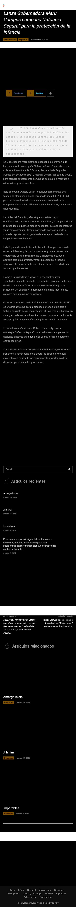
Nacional (31, 890)
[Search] (69, 469)
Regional (23, 39)
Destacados (10, 39)
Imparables (9, 526)
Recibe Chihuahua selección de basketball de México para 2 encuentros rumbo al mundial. (58, 623)
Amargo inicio (10, 493)
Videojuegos (14, 893)
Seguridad (61, 893)
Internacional (45, 890)
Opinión (49, 893)
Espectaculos (46, 897)
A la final (7, 510)
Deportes (8, 702)
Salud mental (30, 897)
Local (12, 890)
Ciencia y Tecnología (32, 893)
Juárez (21, 890)
